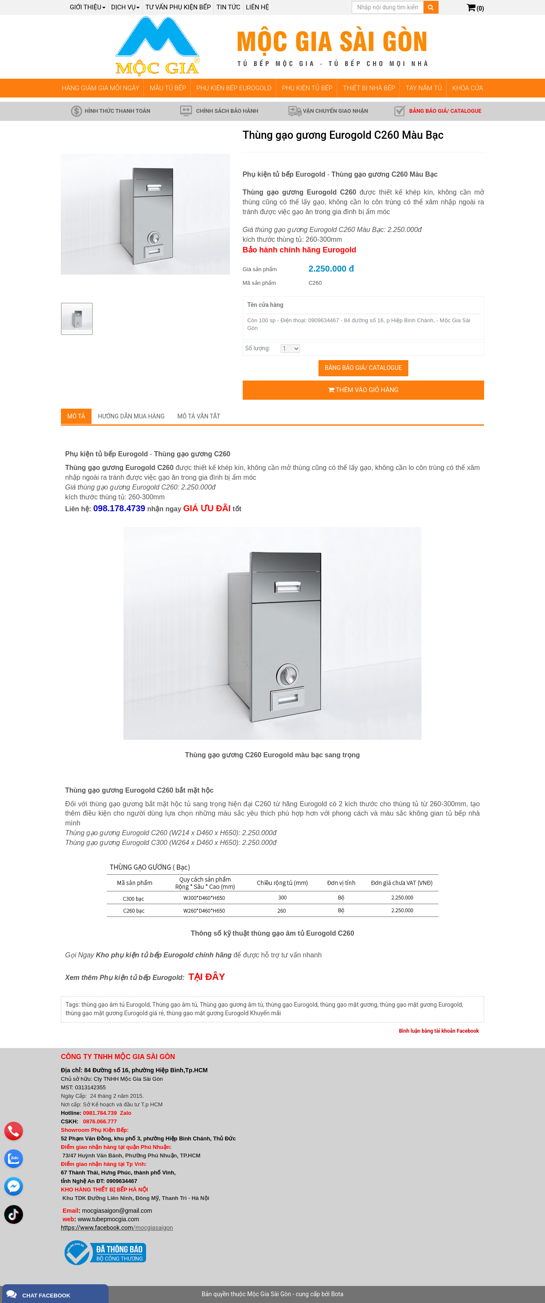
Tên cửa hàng (265, 304)
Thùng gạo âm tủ (174, 1004)
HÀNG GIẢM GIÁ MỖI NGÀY (100, 88)
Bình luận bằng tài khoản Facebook (439, 1031)
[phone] (13, 1127)
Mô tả (76, 416)
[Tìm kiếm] (431, 7)
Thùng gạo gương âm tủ (231, 1004)
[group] (145, 213)
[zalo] (13, 1155)
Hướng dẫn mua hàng (131, 416)
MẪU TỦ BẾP (168, 88)
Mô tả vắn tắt (199, 416)
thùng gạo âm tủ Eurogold (115, 1004)
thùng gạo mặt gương (348, 1004)
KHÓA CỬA (467, 88)
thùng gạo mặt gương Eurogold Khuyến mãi (223, 1013)
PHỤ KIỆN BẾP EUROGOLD (234, 88)
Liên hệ (257, 7)
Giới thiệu (88, 7)
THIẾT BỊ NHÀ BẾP (369, 88)
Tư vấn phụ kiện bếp (178, 7)
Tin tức (228, 7)
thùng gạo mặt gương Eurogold (421, 1004)
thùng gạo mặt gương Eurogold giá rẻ (115, 1013)
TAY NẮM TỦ (424, 88)
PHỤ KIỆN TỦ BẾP (307, 88)
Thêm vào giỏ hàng (363, 390)
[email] (13, 1183)
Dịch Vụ (125, 7)
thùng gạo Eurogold (291, 1004)
